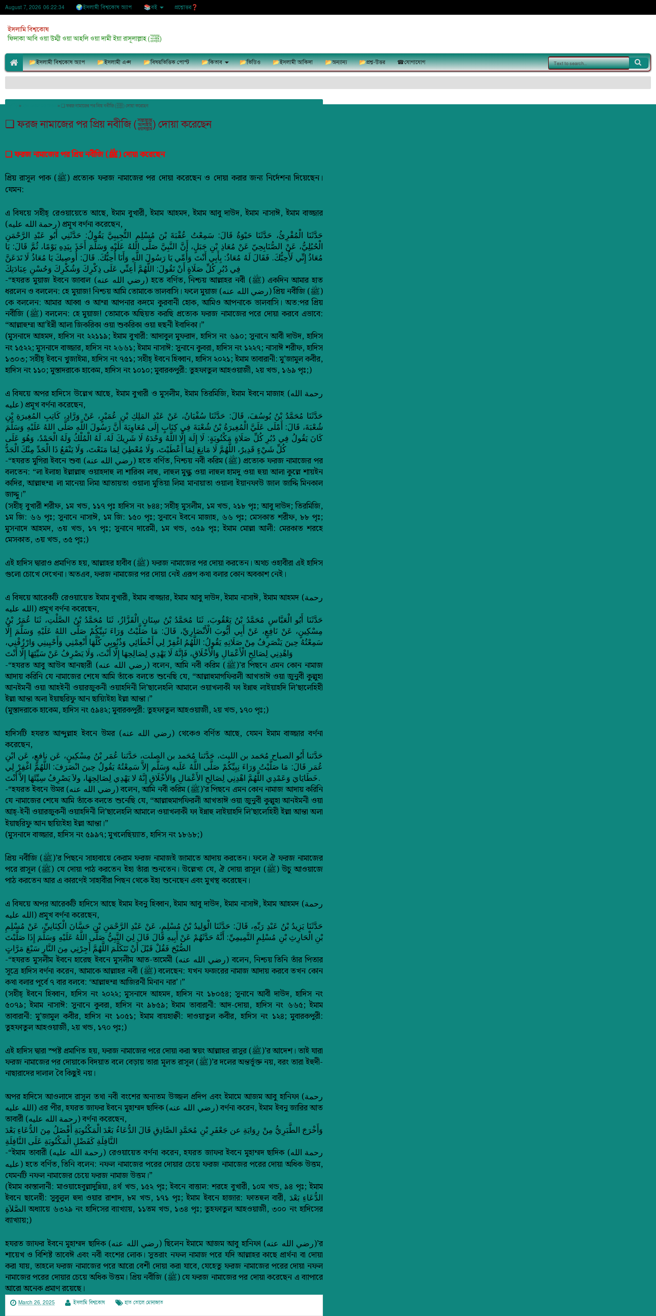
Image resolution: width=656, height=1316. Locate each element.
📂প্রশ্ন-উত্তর (372, 62)
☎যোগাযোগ (411, 62)
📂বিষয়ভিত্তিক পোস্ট (166, 62)
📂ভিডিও (250, 62)
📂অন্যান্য (336, 62)
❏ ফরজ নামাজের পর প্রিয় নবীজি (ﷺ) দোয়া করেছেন (108, 124)
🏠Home (14, 62)
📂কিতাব (211, 62)
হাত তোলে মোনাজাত (144, 1302)
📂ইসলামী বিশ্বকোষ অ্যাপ (57, 62)
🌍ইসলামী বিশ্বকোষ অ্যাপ (104, 7)
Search (638, 62)
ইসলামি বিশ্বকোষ (28, 29)
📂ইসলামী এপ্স (114, 62)
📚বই (150, 7)
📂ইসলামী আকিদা (293, 62)
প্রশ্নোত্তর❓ (186, 7)
